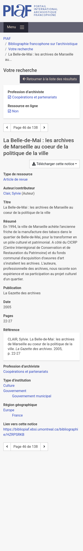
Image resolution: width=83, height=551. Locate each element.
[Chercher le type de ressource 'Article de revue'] (15, 179)
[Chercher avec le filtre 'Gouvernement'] (14, 391)
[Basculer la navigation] (16, 27)
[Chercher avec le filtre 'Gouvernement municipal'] (31, 396)
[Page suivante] (44, 128)
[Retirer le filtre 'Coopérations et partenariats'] (34, 97)
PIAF (7, 39)
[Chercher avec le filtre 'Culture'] (9, 386)
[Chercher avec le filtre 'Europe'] (8, 410)
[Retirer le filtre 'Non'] (15, 111)
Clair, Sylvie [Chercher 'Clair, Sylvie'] (12, 193)
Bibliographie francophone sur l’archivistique (42, 44)
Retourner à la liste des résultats (50, 79)
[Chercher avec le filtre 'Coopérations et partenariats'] (25, 372)
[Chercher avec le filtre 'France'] (17, 415)
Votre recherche (20, 49)
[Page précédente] (7, 128)
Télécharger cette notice (53, 164)
